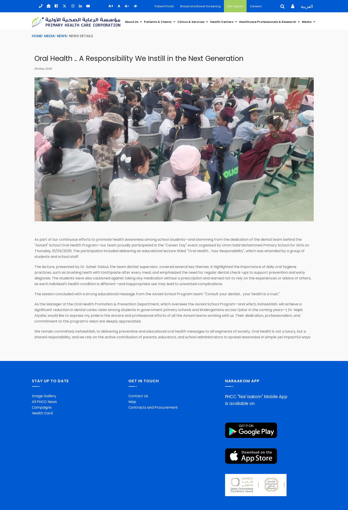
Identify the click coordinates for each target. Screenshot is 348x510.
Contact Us (138, 396)
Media (307, 22)
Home (37, 35)
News (62, 35)
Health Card (42, 413)
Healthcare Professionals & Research (268, 22)
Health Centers (222, 22)
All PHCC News (44, 401)
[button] (135, 6)
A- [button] (127, 6)
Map (132, 401)
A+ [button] (110, 6)
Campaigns (42, 407)
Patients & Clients (158, 22)
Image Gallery (44, 396)
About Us (132, 22)
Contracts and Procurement (153, 407)
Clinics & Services (191, 22)
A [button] (119, 6)
